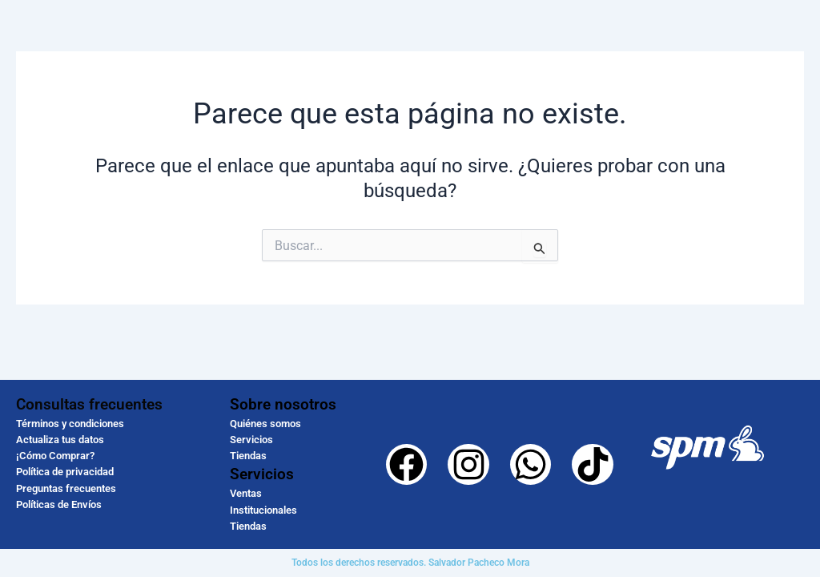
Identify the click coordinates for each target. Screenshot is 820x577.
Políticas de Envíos (59, 504)
